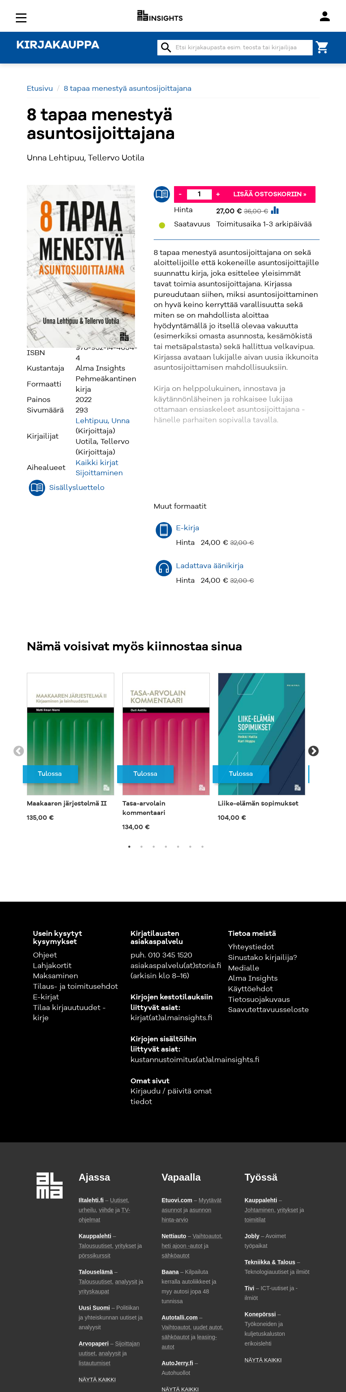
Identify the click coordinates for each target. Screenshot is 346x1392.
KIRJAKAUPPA (57, 45)
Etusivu (40, 88)
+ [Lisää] (218, 194)
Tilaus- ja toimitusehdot (75, 986)
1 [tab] (129, 847)
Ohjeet (45, 955)
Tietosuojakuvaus (259, 999)
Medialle (243, 968)
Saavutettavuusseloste (268, 1010)
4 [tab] (166, 847)
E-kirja (187, 528)
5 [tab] (178, 847)
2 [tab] (141, 847)
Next (313, 751)
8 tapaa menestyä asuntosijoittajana (127, 88)
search (166, 48)
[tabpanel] (70, 747)
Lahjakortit (52, 966)
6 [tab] (190, 847)
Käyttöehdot (250, 989)
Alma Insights (253, 978)
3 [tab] (154, 847)
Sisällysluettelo (76, 488)
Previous (19, 751)
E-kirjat (46, 997)
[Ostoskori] (322, 46)
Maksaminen (55, 976)
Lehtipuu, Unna (103, 421)
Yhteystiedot (251, 947)
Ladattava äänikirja (210, 566)
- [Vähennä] (180, 194)
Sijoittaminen (99, 473)
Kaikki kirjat (97, 463)
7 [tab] (202, 847)
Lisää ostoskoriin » (270, 194)
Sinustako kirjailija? (262, 958)
